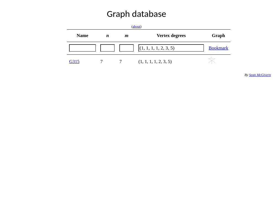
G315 (74, 61)
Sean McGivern (260, 75)
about (136, 26)
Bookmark (218, 48)
